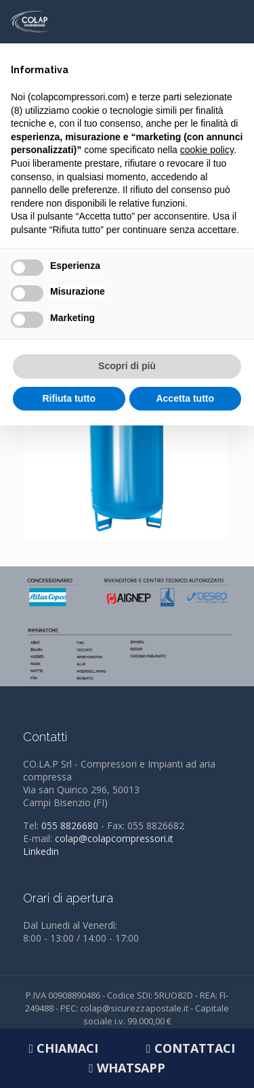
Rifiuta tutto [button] (69, 398)
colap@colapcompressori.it (114, 838)
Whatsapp (127, 1068)
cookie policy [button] (207, 149)
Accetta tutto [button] (185, 398)
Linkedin (41, 851)
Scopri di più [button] (127, 365)
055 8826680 (69, 825)
